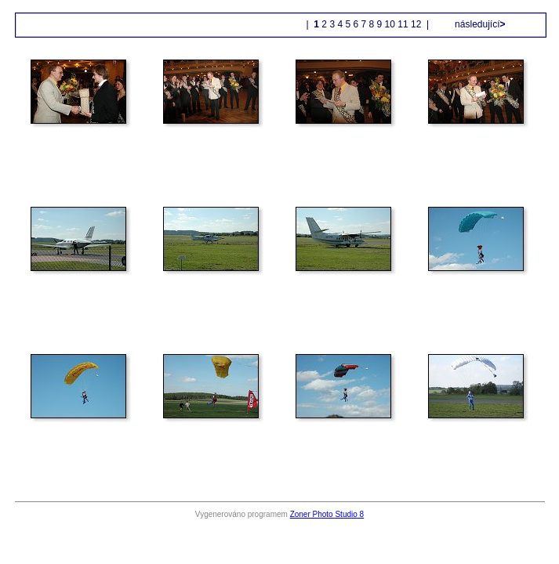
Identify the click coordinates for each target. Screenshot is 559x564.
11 (402, 24)
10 (390, 24)
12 (416, 24)
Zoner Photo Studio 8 (327, 514)
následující (479, 24)
